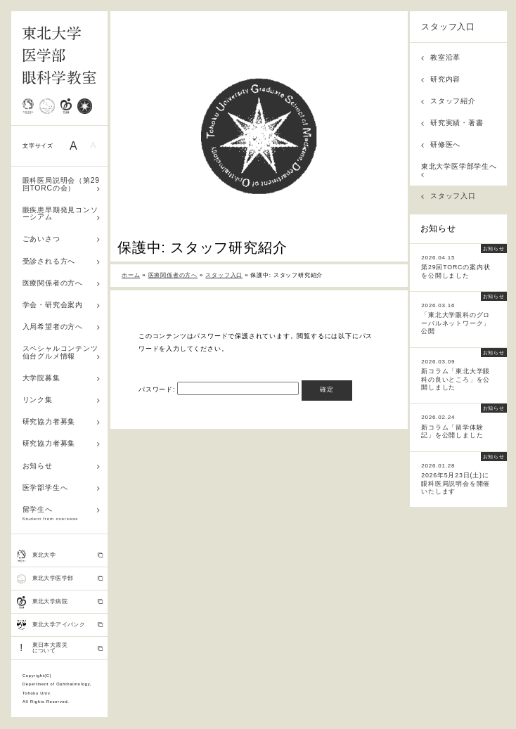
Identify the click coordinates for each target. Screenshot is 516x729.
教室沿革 (440, 57)
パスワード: (218, 389)
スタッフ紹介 (448, 101)
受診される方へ (61, 261)
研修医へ (440, 144)
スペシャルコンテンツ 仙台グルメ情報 (64, 352)
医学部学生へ (61, 487)
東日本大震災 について (60, 648)
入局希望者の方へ (61, 326)
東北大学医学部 (60, 578)
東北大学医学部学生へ (459, 170)
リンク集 (61, 400)
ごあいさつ (61, 239)
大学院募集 (61, 378)
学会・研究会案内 (61, 305)
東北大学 (60, 556)
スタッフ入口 (448, 27)
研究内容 (440, 79)
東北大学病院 (60, 602)
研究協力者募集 (61, 421)
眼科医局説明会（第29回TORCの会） (61, 184)
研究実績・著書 (452, 123)
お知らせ (61, 466)
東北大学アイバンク (60, 625)
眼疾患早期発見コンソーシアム (61, 213)
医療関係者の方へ (61, 283)
